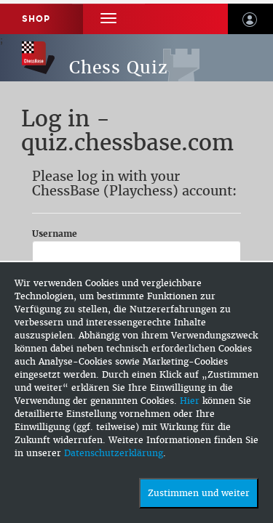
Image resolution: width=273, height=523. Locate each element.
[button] (108, 18)
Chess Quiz (118, 67)
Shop (36, 19)
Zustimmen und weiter (199, 493)
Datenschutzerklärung (113, 453)
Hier (189, 401)
